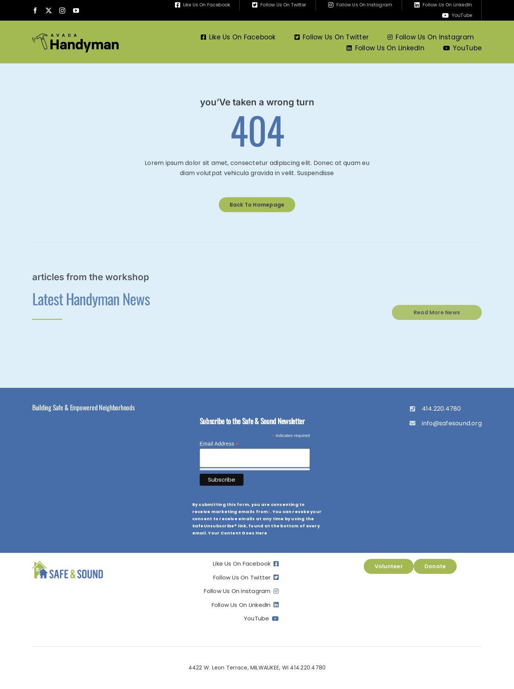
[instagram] (62, 11)
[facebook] (35, 11)
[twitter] (49, 11)
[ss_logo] (67, 561)
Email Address (219, 443)
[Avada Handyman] (75, 36)
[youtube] (76, 11)
